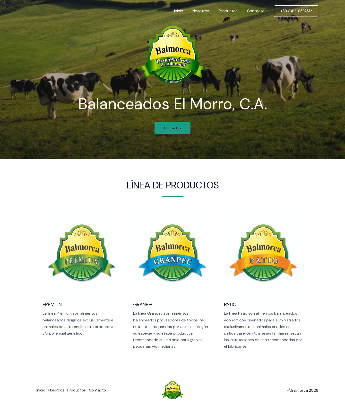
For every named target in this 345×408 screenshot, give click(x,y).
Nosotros (205, 10)
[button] (296, 11)
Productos (230, 10)
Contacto (256, 10)
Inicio (184, 10)
